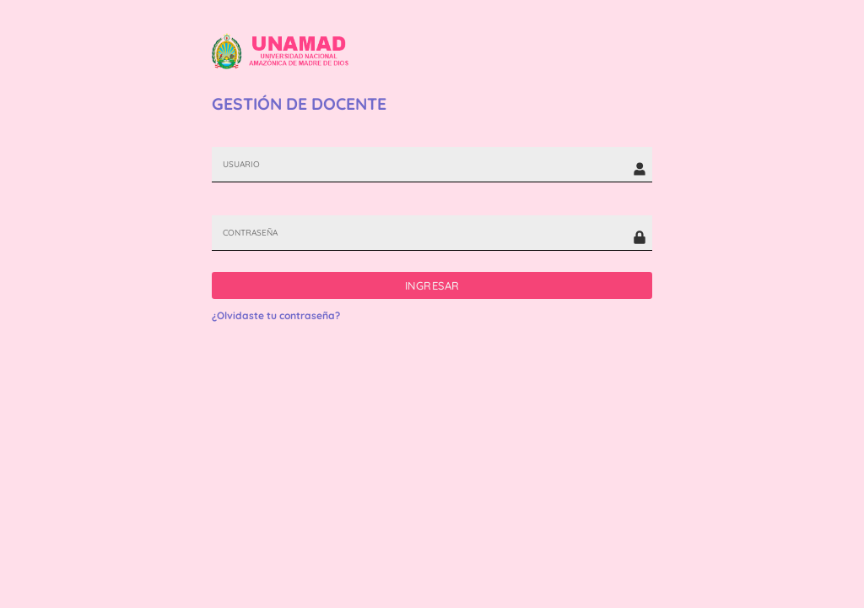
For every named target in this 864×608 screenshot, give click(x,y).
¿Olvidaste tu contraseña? (276, 315)
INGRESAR (432, 285)
